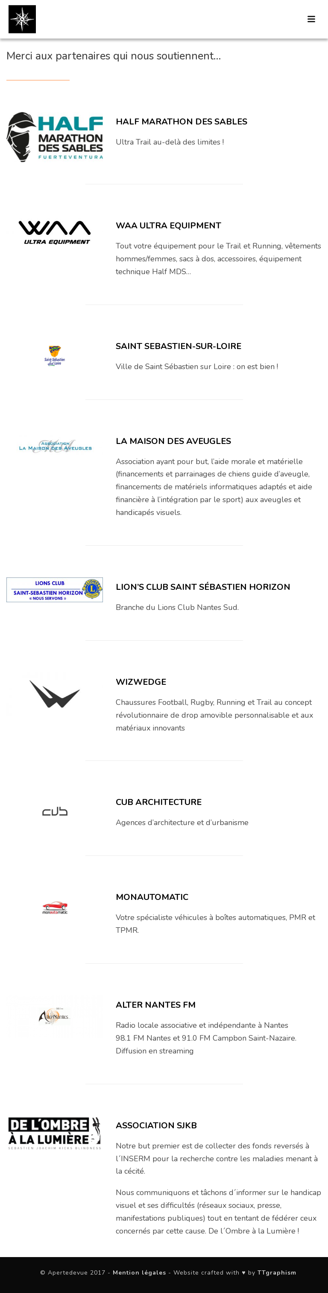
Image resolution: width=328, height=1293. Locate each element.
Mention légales (139, 1273)
